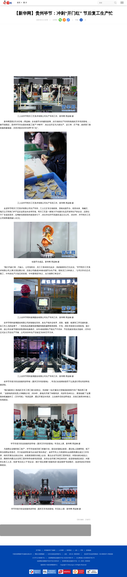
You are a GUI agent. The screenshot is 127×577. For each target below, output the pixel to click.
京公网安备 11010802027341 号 (85, 558)
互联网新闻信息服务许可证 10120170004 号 (60, 558)
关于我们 (38, 550)
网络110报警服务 (40, 554)
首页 (18, 2)
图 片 (25, 2)
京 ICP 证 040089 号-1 (38, 558)
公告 (76, 550)
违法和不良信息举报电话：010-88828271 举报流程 (98, 554)
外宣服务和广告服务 (49, 550)
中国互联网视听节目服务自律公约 (22, 554)
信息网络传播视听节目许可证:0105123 (48, 561)
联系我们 (69, 550)
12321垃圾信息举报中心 (54, 554)
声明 (81, 550)
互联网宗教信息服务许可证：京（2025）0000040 (76, 561)
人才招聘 (61, 550)
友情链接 (88, 550)
